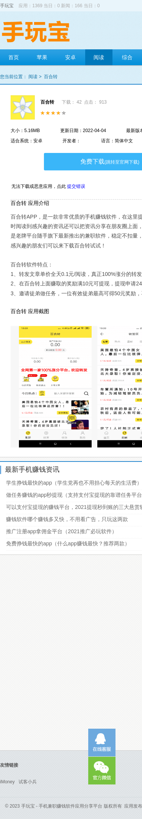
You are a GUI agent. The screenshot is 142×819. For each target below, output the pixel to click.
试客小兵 (28, 781)
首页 (13, 57)
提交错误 (76, 186)
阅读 (99, 57)
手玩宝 (7, 5)
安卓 (70, 57)
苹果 (42, 57)
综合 (127, 57)
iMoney (7, 781)
